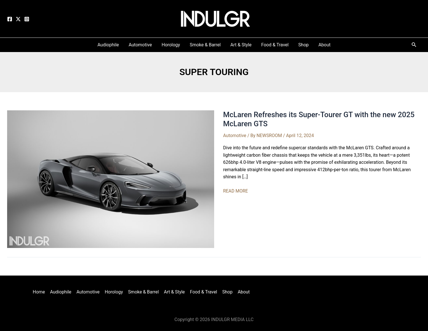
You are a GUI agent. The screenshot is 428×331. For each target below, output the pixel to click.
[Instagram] (26, 19)
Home (40, 292)
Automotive (235, 135)
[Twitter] (18, 19)
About (242, 292)
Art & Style (174, 292)
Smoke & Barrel (143, 292)
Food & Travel (202, 292)
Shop (226, 292)
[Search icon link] (414, 46)
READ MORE (235, 191)
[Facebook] (9, 19)
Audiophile (62, 292)
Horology (114, 292)
